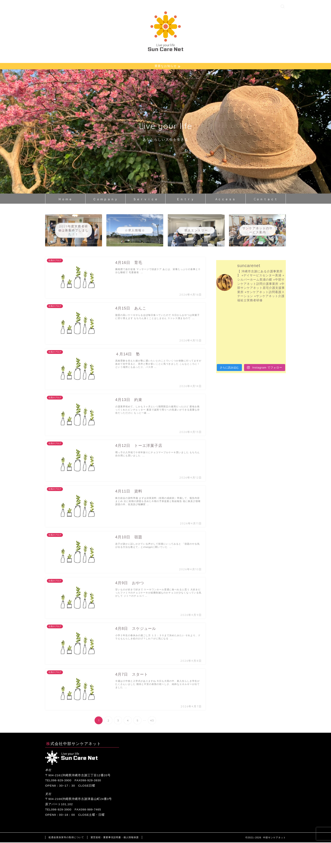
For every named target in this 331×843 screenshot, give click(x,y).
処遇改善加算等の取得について (66, 838)
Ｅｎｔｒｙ (185, 200)
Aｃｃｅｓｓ (225, 200)
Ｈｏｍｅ (65, 200)
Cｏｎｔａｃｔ (266, 200)
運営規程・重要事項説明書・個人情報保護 (115, 838)
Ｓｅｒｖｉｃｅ (145, 200)
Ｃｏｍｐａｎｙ (105, 200)
